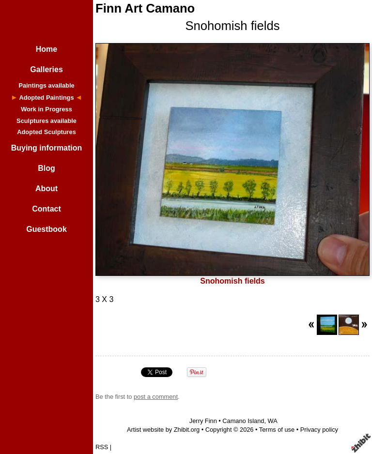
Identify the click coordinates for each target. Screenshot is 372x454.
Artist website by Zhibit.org (163, 429)
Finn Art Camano (145, 8)
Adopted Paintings (46, 97)
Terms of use (276, 429)
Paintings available (46, 85)
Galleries (46, 69)
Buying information (46, 148)
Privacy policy (319, 429)
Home (46, 49)
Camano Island (243, 420)
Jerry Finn (203, 420)
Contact (46, 209)
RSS (101, 447)
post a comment (156, 396)
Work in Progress (46, 109)
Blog (46, 168)
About (46, 188)
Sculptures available (46, 120)
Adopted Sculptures (46, 132)
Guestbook (46, 229)
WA (273, 420)
